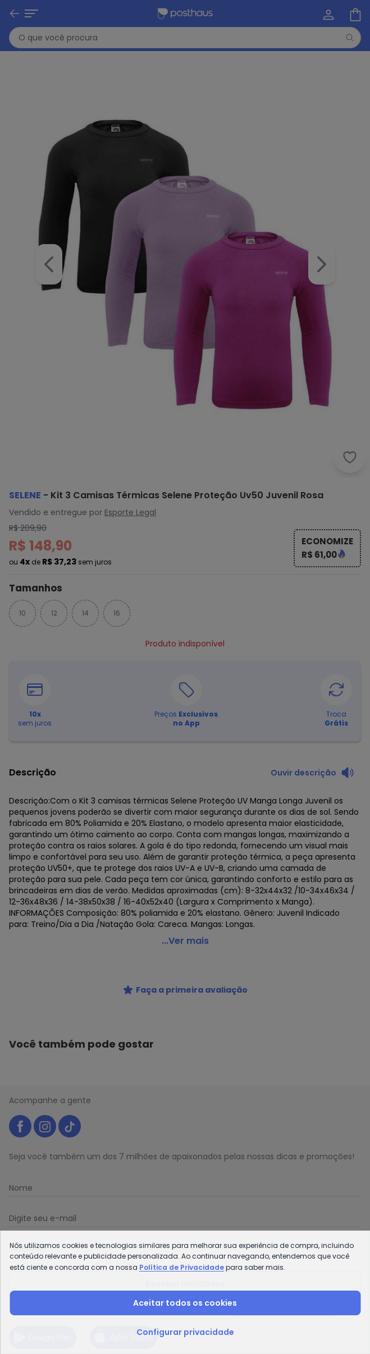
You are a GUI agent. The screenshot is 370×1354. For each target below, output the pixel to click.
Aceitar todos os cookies (185, 1303)
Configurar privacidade (185, 1332)
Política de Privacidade (181, 1267)
